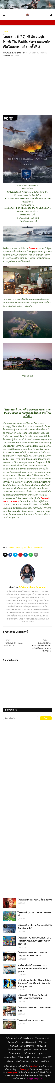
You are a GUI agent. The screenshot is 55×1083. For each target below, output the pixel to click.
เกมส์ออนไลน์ (10, 1057)
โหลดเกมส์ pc (13, 1042)
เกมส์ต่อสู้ (19, 548)
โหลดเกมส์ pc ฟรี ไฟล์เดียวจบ (21, 1046)
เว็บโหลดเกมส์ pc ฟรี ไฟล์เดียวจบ (19, 1038)
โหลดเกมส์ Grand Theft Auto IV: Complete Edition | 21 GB (32, 954)
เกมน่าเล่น (36, 1057)
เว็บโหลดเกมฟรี (14, 1049)
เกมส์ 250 (47, 1057)
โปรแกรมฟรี (23, 1057)
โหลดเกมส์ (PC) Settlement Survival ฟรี (34, 914)
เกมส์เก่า (11, 548)
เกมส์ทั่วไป (28, 548)
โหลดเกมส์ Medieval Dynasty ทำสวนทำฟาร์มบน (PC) (34, 926)
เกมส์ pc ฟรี (41, 1046)
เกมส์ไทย (45, 1061)
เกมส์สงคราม (38, 548)
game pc (27, 1049)
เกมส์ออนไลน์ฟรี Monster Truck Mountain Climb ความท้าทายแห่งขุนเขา (32, 968)
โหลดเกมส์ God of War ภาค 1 (30, 1020)
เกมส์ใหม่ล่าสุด (22, 1061)
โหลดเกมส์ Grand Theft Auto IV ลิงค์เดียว (34, 1009)
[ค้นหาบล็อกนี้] (20, 718)
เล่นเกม (10, 1061)
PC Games (43, 1042)
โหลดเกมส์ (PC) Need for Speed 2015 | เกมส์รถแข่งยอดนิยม (32, 996)
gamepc (42, 1053)
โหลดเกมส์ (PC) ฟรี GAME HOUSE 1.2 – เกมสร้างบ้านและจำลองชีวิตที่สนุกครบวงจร (34, 940)
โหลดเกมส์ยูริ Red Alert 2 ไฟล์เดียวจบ (34, 899)
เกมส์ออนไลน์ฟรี (40, 1049)
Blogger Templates (35, 1078)
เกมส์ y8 (34, 1061)
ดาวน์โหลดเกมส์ (29, 1042)
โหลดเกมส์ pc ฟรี (42, 1038)
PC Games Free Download (37, 53)
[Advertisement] (27, 87)
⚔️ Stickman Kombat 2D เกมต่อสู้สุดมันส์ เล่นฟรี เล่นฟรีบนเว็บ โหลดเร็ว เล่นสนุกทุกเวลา (34, 983)
